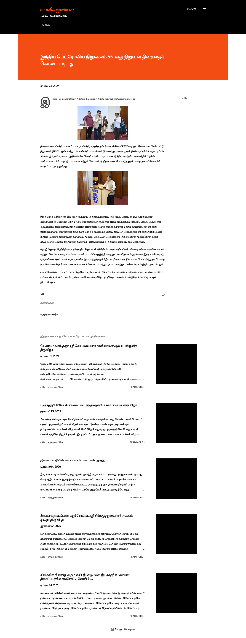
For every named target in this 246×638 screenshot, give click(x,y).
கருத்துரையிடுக (49, 314)
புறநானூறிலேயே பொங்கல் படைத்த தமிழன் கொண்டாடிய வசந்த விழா (88, 405)
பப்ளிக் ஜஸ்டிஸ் (56, 9)
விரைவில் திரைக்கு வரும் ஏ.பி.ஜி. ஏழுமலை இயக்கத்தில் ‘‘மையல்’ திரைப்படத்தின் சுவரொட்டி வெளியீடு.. (85, 577)
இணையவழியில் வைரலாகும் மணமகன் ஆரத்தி (72, 460)
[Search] (191, 9)
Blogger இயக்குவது (123, 629)
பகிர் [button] (184, 98)
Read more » (137, 387)
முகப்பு (46, 24)
